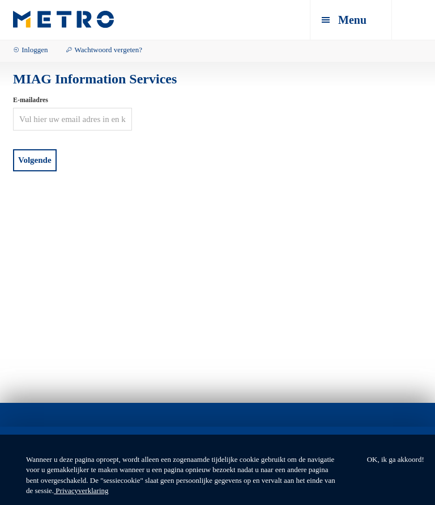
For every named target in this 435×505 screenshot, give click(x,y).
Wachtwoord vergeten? (108, 49)
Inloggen (35, 49)
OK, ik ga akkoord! (395, 459)
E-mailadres (30, 100)
